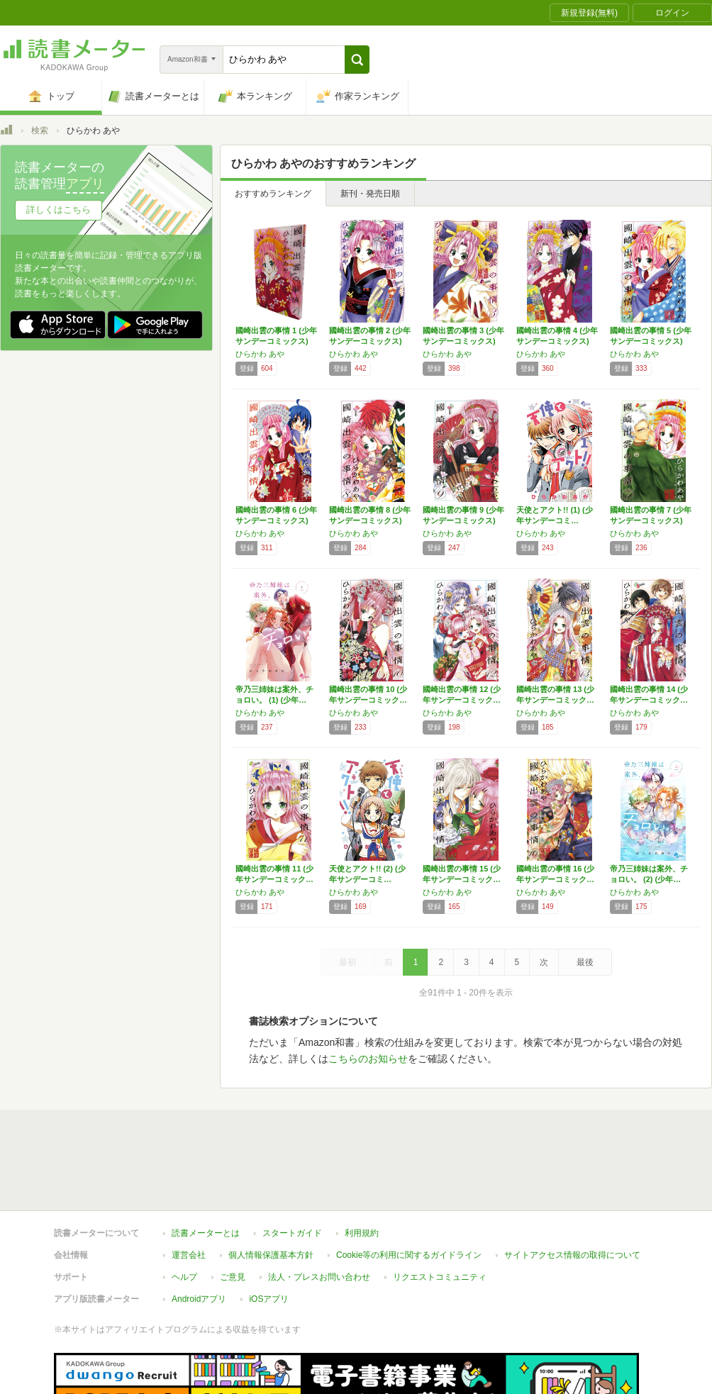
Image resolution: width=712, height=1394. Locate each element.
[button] (357, 59)
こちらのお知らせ (368, 1058)
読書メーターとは (206, 1168)
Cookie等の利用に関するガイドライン (409, 1190)
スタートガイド (292, 1168)
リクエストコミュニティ (439, 1212)
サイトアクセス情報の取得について (572, 1190)
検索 (39, 130)
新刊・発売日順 (370, 194)
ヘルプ (184, 1212)
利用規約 (362, 1168)
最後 (585, 962)
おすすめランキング (273, 194)
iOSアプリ (269, 1233)
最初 (347, 962)
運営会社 (189, 1190)
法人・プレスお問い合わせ (319, 1212)
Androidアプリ (199, 1233)
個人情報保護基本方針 (270, 1190)
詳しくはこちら (58, 209)
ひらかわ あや (259, 354)
